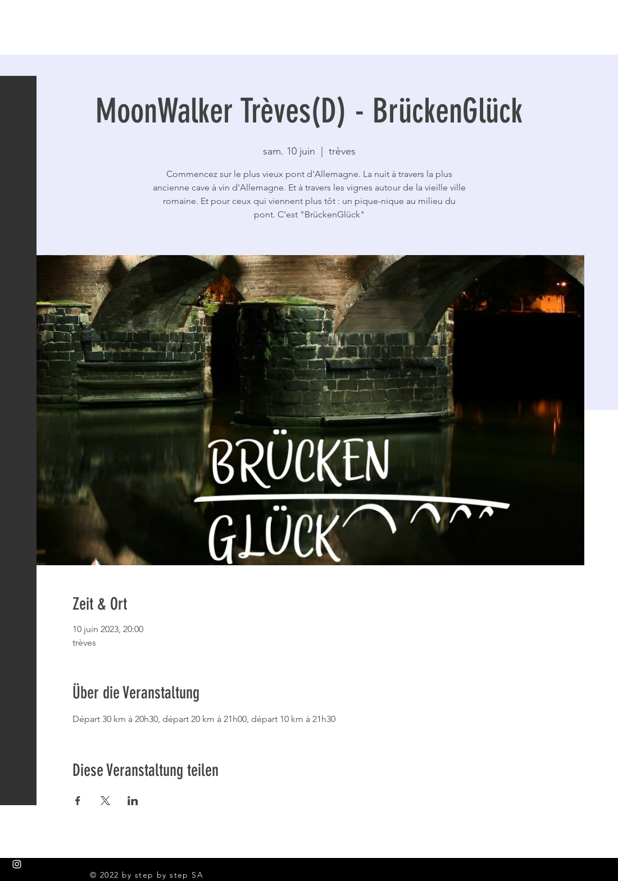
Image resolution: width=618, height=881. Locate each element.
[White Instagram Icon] (16, 864)
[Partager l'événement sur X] (105, 800)
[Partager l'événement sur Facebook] (77, 800)
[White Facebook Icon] (16, 819)
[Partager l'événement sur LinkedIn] (133, 800)
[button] (19, 16)
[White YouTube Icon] (16, 841)
